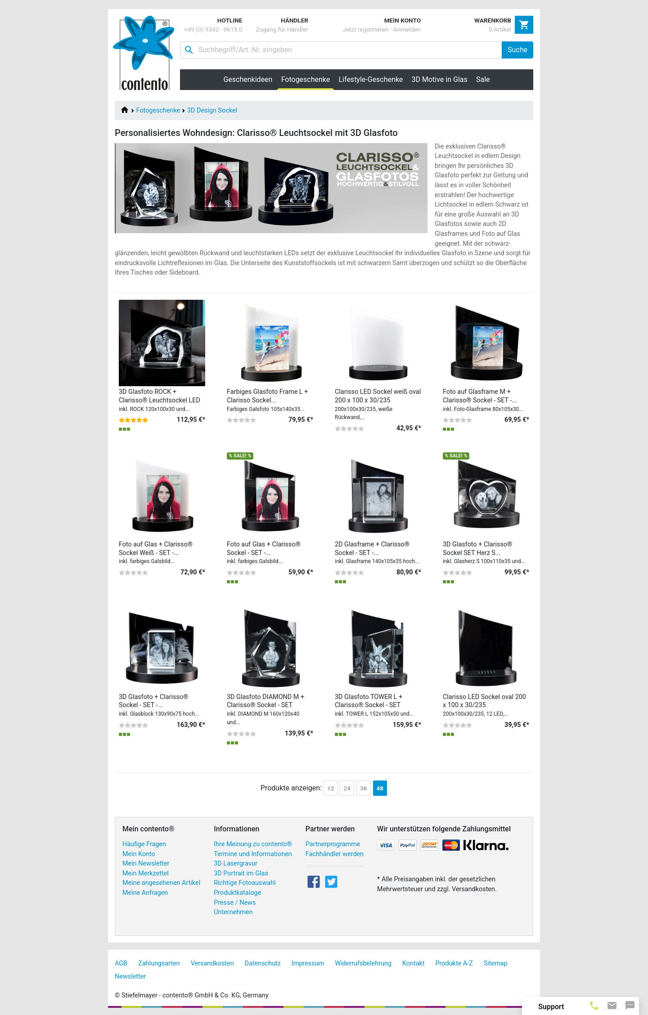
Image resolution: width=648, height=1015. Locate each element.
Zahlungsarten (159, 963)
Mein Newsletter (145, 863)
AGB (121, 963)
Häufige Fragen (144, 844)
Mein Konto (138, 854)
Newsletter (130, 976)
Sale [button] (483, 79)
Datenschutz (263, 963)
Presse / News (235, 903)
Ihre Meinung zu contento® (253, 844)
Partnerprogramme (333, 844)
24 (347, 788)
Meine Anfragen (145, 893)
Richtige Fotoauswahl (244, 883)
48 (380, 788)
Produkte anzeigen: (291, 788)
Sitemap (496, 963)
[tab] (594, 1005)
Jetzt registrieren (365, 29)
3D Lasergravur (235, 863)
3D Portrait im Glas (241, 873)
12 (330, 788)
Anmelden (407, 29)
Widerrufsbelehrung (363, 963)
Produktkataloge (237, 893)
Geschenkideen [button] (247, 79)
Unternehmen (233, 912)
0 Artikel (500, 29)
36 (363, 788)
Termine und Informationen (253, 854)
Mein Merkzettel (145, 873)
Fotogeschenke (158, 110)
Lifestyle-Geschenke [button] (371, 79)
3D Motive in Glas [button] (440, 79)
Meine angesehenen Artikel (161, 883)
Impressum (308, 963)
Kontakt (413, 963)
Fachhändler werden (335, 854)
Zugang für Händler (282, 29)
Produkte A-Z (454, 963)
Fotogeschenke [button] (307, 79)
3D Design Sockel (212, 110)
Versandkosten (212, 963)
